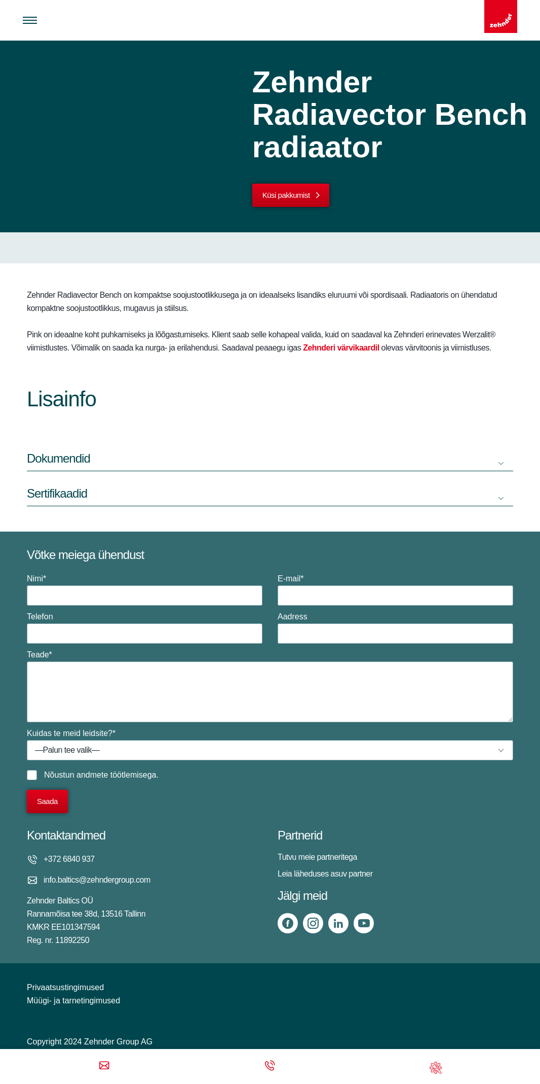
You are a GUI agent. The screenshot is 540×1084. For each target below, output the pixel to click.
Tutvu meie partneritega (317, 857)
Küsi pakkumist (286, 195)
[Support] (436, 1066)
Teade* (270, 686)
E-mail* (395, 590)
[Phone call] (270, 1066)
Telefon (144, 628)
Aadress (395, 628)
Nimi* (144, 590)
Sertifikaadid (57, 493)
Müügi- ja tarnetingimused (73, 1000)
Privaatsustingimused (65, 987)
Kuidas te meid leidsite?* (270, 744)
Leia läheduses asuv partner (325, 873)
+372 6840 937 (69, 859)
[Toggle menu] (30, 20)
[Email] (104, 1066)
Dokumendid (58, 458)
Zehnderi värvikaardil (341, 347)
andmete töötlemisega (116, 775)
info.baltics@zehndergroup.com (97, 880)
